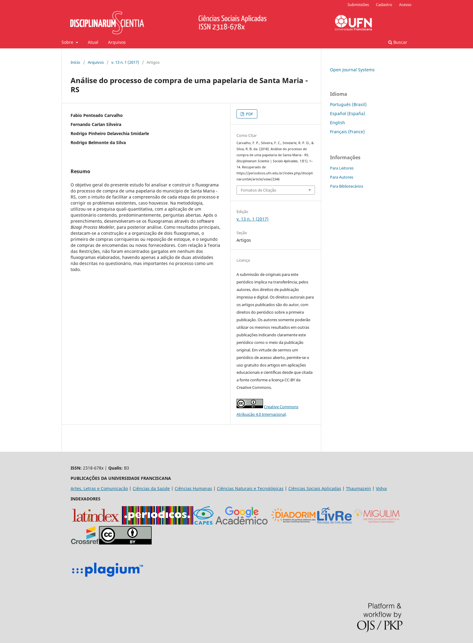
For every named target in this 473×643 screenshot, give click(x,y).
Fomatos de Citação (258, 190)
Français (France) (347, 131)
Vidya (381, 488)
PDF (249, 114)
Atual (93, 42)
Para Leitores (342, 168)
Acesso (405, 4)
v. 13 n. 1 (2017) (125, 62)
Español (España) (347, 113)
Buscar (397, 42)
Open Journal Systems (352, 70)
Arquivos (117, 42)
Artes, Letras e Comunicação (99, 488)
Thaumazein (358, 488)
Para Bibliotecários (346, 186)
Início (75, 62)
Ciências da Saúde (151, 488)
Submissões (358, 4)
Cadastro (384, 4)
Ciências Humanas (193, 488)
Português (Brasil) (348, 104)
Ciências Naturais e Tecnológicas (250, 488)
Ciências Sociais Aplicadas (314, 488)
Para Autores (341, 177)
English (337, 122)
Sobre (68, 42)
